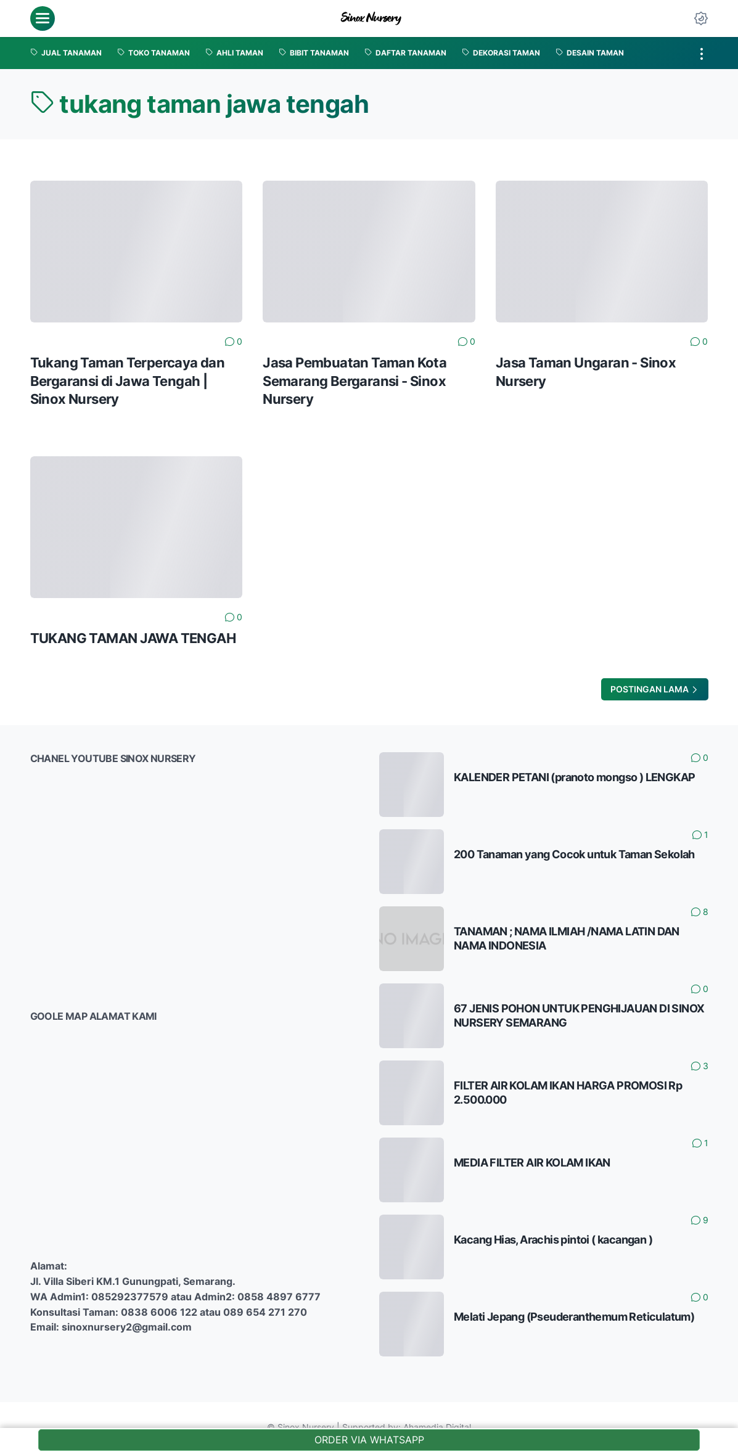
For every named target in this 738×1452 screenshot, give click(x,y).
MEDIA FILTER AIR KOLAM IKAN (532, 1162)
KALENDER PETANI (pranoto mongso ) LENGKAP (574, 777)
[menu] (42, 18)
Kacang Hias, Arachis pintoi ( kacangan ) (553, 1239)
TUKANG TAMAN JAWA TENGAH (133, 638)
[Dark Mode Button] (701, 18)
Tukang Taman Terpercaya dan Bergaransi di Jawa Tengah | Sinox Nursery (127, 381)
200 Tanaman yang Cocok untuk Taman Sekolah (574, 854)
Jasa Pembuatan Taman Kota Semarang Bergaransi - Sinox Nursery (354, 381)
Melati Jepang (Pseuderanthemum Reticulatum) (574, 1316)
